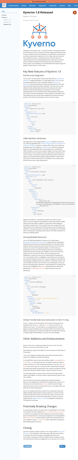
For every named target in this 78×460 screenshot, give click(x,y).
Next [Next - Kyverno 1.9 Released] (62, 444)
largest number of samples (40, 397)
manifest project (46, 147)
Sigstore (48, 142)
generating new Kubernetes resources (34, 242)
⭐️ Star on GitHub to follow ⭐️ (39, 1)
